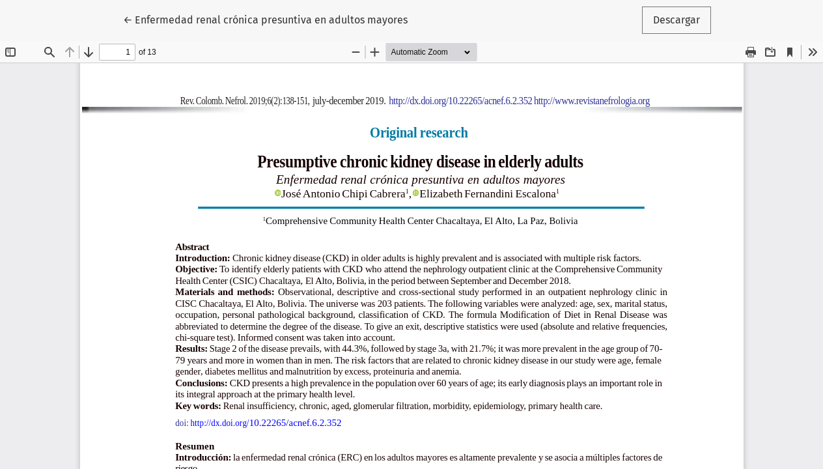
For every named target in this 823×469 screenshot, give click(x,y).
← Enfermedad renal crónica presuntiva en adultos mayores (265, 19)
